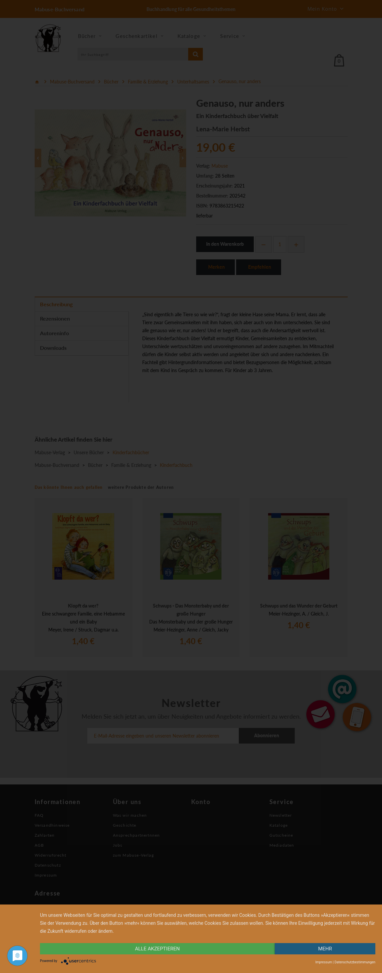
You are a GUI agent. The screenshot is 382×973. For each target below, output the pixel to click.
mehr (325, 949)
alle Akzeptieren (157, 949)
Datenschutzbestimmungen (354, 962)
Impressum (323, 962)
